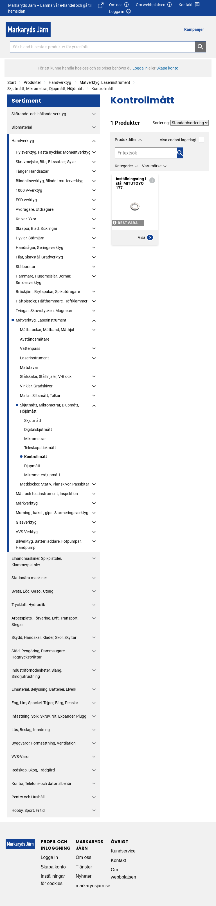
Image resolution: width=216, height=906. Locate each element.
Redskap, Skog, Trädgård (33, 770)
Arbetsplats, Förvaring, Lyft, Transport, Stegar (45, 621)
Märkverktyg (27, 503)
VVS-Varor (21, 756)
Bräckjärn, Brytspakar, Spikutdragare (48, 291)
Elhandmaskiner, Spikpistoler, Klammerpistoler (37, 561)
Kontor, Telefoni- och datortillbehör (41, 783)
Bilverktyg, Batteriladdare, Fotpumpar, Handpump (49, 544)
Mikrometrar (35, 438)
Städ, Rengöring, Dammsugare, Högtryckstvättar (39, 654)
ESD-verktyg (26, 200)
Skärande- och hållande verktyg (39, 114)
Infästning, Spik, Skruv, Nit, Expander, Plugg (49, 716)
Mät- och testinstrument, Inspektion (47, 493)
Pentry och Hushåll (28, 797)
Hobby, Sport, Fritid (28, 810)
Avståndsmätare (34, 339)
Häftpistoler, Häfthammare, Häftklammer (51, 301)
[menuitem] (195, 29)
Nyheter (83, 876)
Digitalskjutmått (38, 429)
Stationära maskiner (29, 578)
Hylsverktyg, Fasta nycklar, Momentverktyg (53, 152)
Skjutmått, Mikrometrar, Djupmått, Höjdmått (45, 88)
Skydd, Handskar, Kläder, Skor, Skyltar (44, 637)
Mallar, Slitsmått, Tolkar (40, 395)
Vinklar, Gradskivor (36, 386)
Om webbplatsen (154, 5)
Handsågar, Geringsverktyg (39, 247)
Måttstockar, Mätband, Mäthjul (47, 329)
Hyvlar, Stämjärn (30, 238)
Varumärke (151, 166)
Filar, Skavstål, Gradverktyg (39, 257)
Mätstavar (29, 367)
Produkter (32, 82)
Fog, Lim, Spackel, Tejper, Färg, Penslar (45, 703)
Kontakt (189, 5)
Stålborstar (25, 266)
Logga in (49, 857)
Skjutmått (32, 420)
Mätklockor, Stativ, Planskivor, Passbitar (54, 484)
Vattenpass (30, 348)
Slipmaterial (22, 127)
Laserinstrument (34, 358)
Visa (146, 237)
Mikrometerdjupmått (42, 475)
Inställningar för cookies (53, 880)
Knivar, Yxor (26, 219)
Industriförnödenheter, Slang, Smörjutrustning (37, 673)
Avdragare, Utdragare (34, 209)
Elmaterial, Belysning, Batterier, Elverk (44, 689)
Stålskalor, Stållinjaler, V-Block (45, 376)
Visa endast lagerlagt (182, 139)
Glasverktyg (26, 522)
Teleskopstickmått (40, 447)
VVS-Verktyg (27, 532)
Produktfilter (126, 140)
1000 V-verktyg (29, 190)
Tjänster (84, 867)
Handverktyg (60, 82)
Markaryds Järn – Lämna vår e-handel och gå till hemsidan (56, 8)
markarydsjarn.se (93, 885)
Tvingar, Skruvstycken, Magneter (44, 310)
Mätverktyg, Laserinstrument (105, 82)
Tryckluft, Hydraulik (28, 604)
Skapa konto (53, 867)
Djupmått (32, 466)
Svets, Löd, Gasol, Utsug (32, 591)
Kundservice (123, 851)
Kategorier (124, 166)
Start (11, 82)
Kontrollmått (102, 88)
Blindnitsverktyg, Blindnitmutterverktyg (50, 181)
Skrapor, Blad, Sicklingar (36, 228)
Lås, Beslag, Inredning (31, 729)
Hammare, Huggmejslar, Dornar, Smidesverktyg (43, 279)
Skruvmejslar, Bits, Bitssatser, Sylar (46, 162)
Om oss (119, 5)
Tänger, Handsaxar (32, 171)
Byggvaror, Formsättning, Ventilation (44, 743)
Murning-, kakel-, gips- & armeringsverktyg (52, 512)
